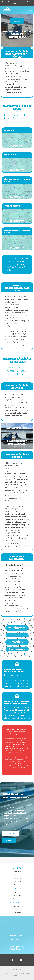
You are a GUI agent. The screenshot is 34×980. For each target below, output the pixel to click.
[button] (30, 9)
